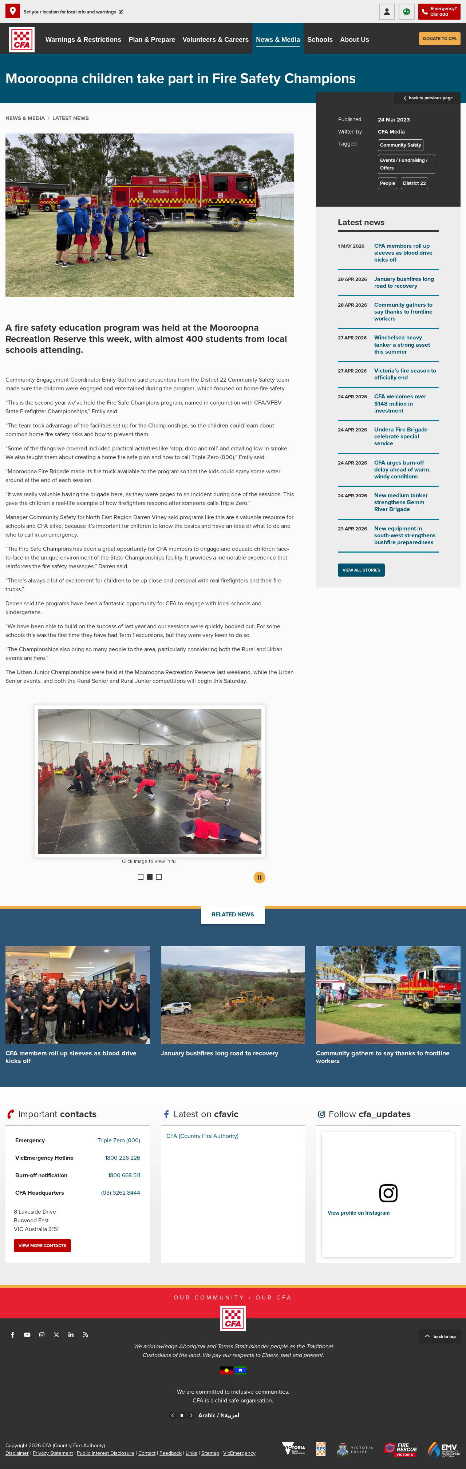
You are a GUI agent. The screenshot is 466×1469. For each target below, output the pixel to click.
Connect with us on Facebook (12, 1334)
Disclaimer (17, 1453)
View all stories (361, 570)
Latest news (361, 222)
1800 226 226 (122, 1158)
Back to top (445, 1336)
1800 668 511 (124, 1175)
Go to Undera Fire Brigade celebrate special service (388, 439)
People (387, 183)
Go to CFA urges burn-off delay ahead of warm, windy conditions (388, 472)
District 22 (414, 183)
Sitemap (210, 1453)
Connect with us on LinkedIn (71, 1334)
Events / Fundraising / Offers (403, 164)
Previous (173, 1415)
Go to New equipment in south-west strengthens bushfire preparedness (388, 538)
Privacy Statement (53, 1453)
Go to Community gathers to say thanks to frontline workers (388, 315)
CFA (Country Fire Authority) (202, 1136)
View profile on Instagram (359, 1213)
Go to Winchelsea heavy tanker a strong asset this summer (388, 347)
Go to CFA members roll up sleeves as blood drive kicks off (388, 256)
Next (191, 1415)
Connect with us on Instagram (41, 1334)
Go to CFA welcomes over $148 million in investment (388, 406)
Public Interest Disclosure (105, 1453)
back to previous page (427, 98)
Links (191, 1453)
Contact (146, 1453)
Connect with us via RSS (85, 1334)
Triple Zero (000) (119, 1140)
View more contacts (42, 1245)
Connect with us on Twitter (56, 1334)
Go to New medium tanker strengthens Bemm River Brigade (388, 505)
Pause (259, 877)
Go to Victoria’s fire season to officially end (388, 377)
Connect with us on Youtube (27, 1334)
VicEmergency (239, 1453)
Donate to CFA (440, 38)
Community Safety (400, 145)
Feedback (170, 1453)
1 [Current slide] (140, 877)
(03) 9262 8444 (120, 1193)
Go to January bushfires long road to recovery (388, 285)
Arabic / (218, 1415)
